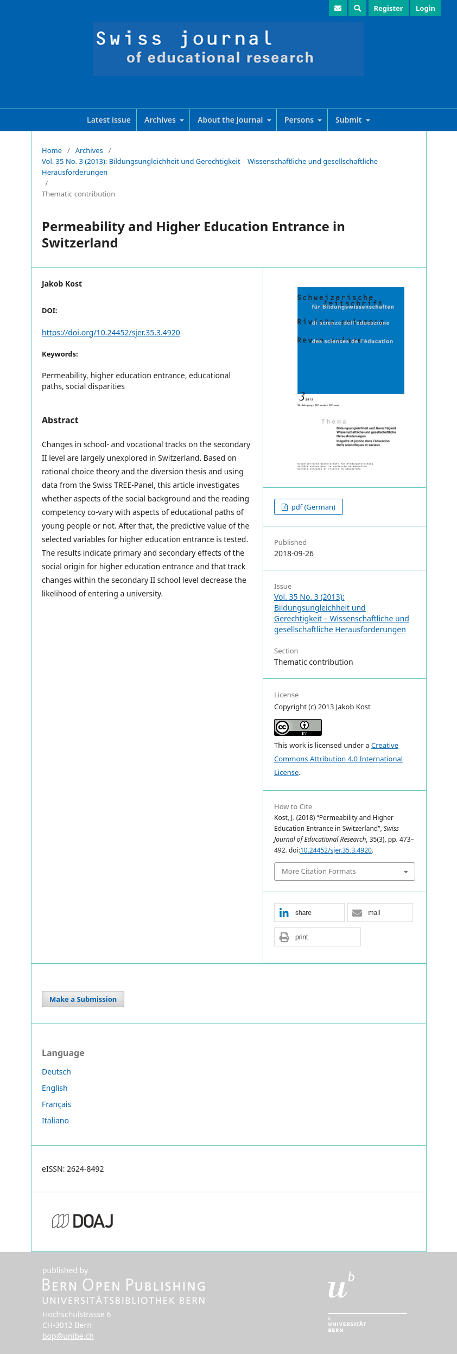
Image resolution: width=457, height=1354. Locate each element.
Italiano (55, 1120)
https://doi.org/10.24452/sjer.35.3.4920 (111, 332)
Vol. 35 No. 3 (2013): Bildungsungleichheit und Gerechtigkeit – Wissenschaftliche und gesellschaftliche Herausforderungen (210, 166)
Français (56, 1104)
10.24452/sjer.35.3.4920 (336, 850)
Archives (161, 120)
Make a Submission (83, 999)
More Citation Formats (319, 871)
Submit (349, 120)
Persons (300, 120)
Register (388, 8)
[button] (309, 913)
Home (52, 150)
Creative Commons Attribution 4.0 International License (338, 758)
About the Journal (231, 120)
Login (425, 8)
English (55, 1088)
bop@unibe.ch (68, 1336)
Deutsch (56, 1071)
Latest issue (109, 120)
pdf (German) (312, 507)
